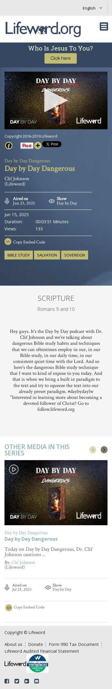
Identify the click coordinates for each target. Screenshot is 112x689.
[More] (38, 145)
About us (13, 644)
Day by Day (67, 203)
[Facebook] (9, 145)
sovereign (74, 255)
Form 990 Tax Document (74, 644)
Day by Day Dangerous (31, 539)
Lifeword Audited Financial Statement (41, 651)
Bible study (18, 255)
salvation (47, 255)
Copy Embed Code (29, 242)
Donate (35, 644)
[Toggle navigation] (104, 26)
